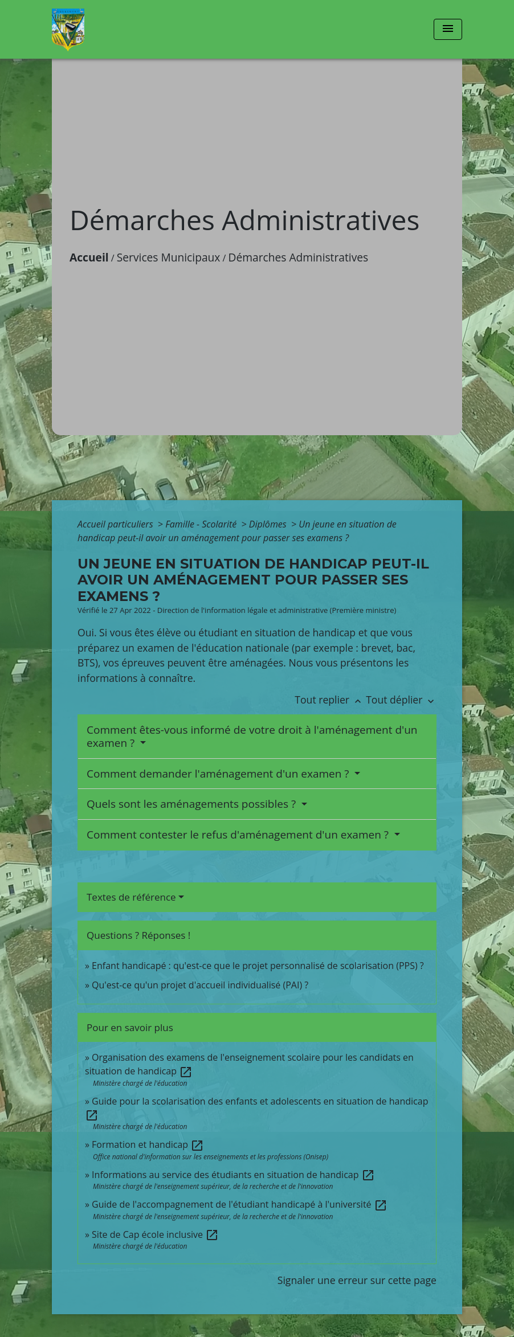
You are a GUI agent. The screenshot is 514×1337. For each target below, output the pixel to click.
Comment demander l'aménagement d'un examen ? (219, 773)
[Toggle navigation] (448, 29)
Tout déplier (401, 699)
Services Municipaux (169, 257)
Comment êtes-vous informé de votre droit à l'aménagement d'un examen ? (252, 736)
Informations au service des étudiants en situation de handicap (233, 1174)
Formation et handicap (148, 1144)
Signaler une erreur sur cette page (357, 1280)
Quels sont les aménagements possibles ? (193, 803)
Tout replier (330, 699)
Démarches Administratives (299, 257)
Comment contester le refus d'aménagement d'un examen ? (239, 834)
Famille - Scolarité (202, 524)
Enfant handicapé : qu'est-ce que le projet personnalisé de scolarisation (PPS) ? (258, 965)
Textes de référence (131, 896)
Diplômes (269, 524)
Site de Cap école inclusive (155, 1234)
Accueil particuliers (116, 524)
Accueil (89, 257)
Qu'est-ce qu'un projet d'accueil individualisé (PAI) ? (200, 985)
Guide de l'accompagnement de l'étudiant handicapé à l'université (239, 1204)
